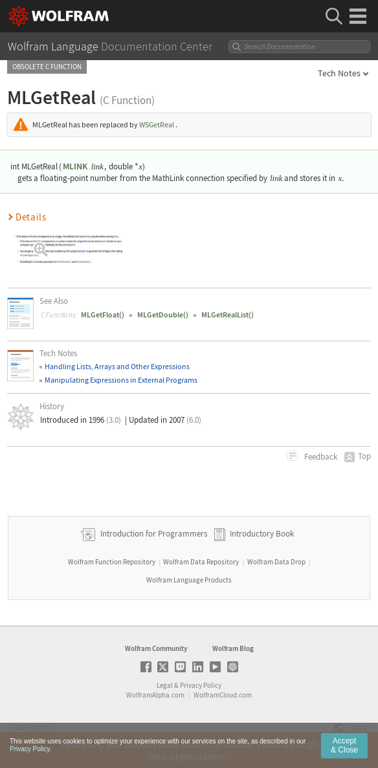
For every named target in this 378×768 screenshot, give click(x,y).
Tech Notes (339, 73)
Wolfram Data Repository (201, 561)
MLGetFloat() (102, 314)
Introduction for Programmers (152, 533)
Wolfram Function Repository (111, 561)
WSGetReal (156, 124)
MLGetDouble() (162, 314)
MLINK (75, 166)
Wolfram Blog (233, 648)
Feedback (319, 456)
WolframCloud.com (223, 694)
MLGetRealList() (227, 314)
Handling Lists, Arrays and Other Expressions (117, 366)
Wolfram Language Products (189, 579)
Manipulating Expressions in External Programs (121, 380)
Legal (165, 685)
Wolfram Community (156, 648)
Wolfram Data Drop (276, 561)
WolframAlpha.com (155, 694)
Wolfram (42, 727)
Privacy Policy (200, 685)
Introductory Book (262, 533)
